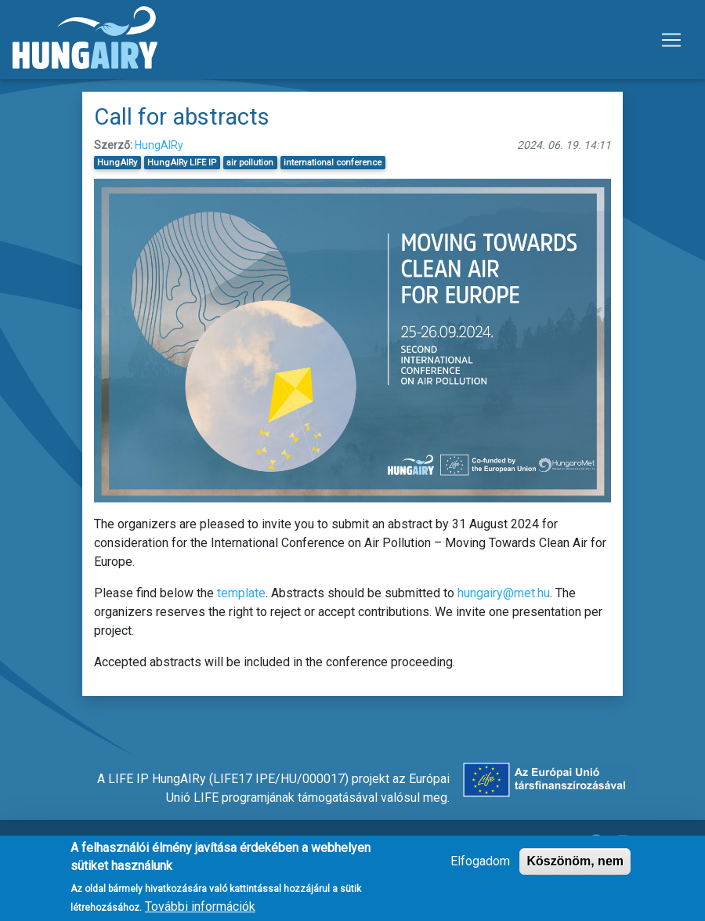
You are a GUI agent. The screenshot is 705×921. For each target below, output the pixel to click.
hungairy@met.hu (503, 593)
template (241, 593)
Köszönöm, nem (575, 866)
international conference (332, 163)
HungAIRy (159, 145)
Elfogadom (480, 866)
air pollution (249, 163)
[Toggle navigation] (671, 40)
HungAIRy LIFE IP (181, 163)
